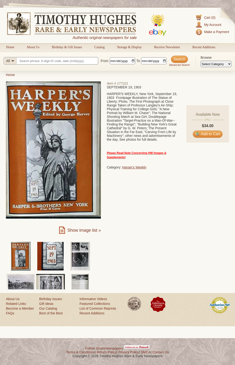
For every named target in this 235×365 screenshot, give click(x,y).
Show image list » (84, 230)
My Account (212, 25)
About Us (33, 47)
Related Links (16, 304)
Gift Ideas (46, 304)
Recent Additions (203, 47)
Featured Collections (95, 304)
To (138, 61)
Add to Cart (207, 134)
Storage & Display (129, 47)
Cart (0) (209, 17)
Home (10, 47)
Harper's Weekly (134, 167)
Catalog (99, 47)
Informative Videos (93, 299)
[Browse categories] (216, 64)
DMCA (145, 352)
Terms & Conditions (80, 352)
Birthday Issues (50, 299)
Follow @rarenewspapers (104, 348)
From (104, 61)
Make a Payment (216, 32)
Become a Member (20, 308)
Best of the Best (51, 313)
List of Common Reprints (98, 308)
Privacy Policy (128, 352)
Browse (206, 57)
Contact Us (160, 352)
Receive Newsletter (167, 47)
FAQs (10, 313)
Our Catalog (48, 308)
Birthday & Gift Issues (67, 47)
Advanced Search (179, 64)
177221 (122, 83)
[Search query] (51, 61)
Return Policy (107, 352)
